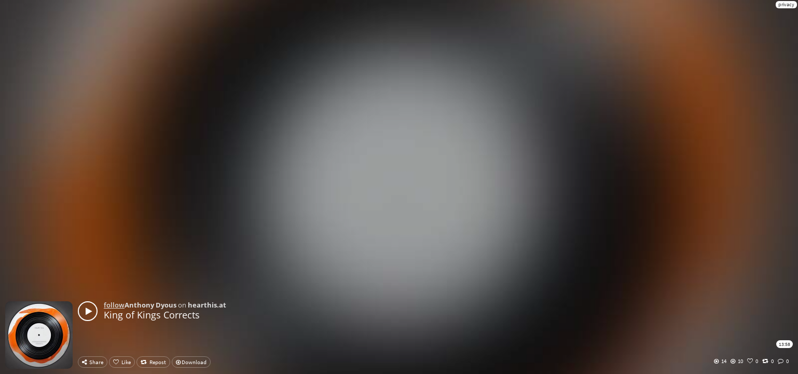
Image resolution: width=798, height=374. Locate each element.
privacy (786, 4)
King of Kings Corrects (152, 315)
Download (191, 362)
